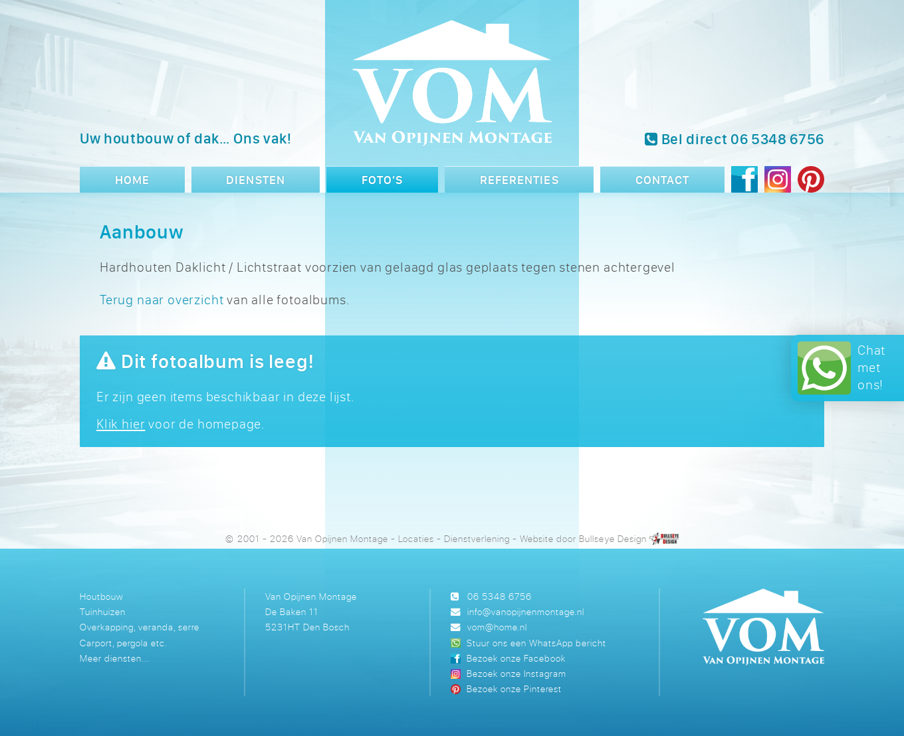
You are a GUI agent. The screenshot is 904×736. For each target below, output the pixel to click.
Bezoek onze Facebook (516, 658)
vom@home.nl (497, 626)
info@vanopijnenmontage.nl (525, 611)
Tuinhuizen (103, 611)
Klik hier (120, 423)
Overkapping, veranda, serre (139, 626)
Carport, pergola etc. (124, 642)
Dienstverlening (477, 538)
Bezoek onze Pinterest (514, 688)
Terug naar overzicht (161, 299)
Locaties (416, 538)
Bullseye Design (612, 538)
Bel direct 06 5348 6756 (734, 139)
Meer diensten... (115, 658)
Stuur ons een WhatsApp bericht (536, 642)
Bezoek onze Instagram (516, 673)
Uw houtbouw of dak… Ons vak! (186, 138)
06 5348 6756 (499, 596)
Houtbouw (101, 596)
